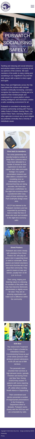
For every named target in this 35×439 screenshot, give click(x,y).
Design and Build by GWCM (27, 431)
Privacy (3, 436)
